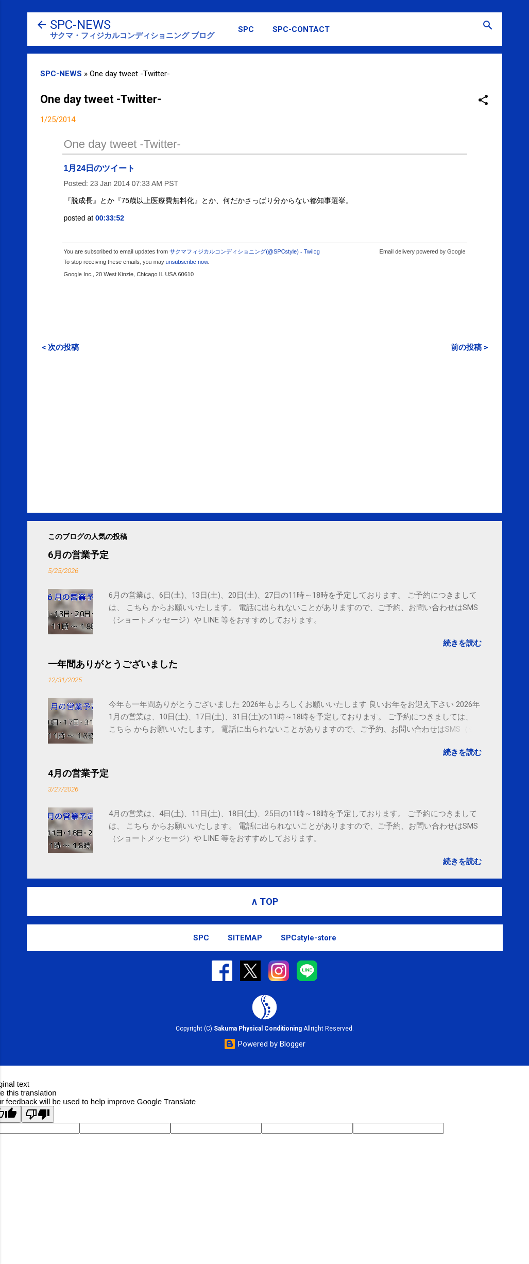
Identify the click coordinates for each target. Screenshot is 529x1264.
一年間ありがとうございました (113, 664)
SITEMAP (245, 937)
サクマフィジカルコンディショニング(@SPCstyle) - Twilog (244, 251)
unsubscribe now (187, 262)
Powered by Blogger (264, 1044)
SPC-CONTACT (301, 29)
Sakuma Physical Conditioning (258, 1028)
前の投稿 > (469, 347)
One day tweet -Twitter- (122, 144)
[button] (483, 101)
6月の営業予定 (78, 554)
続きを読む (462, 643)
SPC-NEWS (80, 25)
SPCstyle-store (308, 937)
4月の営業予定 (78, 773)
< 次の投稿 (60, 347)
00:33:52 (109, 218)
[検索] (488, 26)
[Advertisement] (264, 432)
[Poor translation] (37, 1114)
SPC (246, 29)
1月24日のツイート (99, 168)
